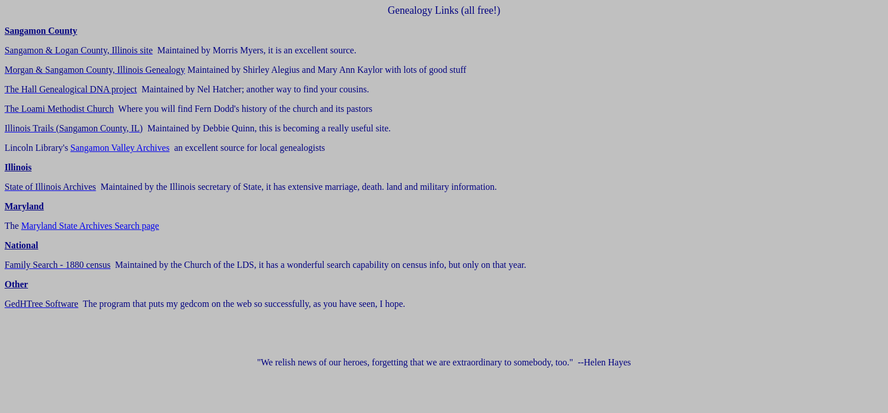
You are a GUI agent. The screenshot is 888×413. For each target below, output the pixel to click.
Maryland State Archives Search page (90, 226)
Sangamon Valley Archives (120, 148)
